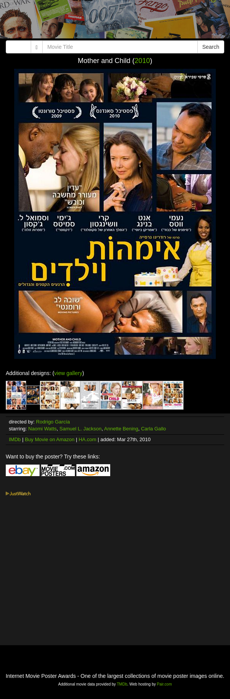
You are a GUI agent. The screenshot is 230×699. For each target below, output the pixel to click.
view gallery (68, 373)
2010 (142, 61)
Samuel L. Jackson (81, 429)
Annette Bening (121, 429)
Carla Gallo (153, 429)
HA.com (87, 439)
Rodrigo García (53, 422)
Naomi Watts (42, 429)
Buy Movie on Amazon (49, 439)
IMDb (15, 439)
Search (210, 47)
